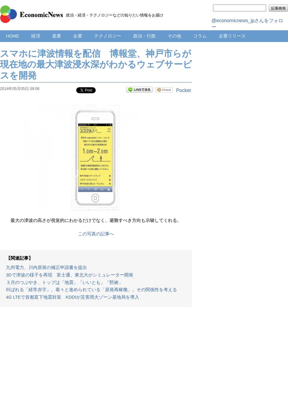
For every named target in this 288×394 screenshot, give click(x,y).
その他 (174, 36)
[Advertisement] (96, 353)
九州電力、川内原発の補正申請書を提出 (46, 267)
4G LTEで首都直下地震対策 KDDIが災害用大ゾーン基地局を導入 (72, 297)
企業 (77, 36)
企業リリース (232, 36)
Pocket (183, 90)
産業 (56, 36)
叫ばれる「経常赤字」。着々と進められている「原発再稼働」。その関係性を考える (91, 289)
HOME (12, 36)
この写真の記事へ (96, 233)
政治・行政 (144, 36)
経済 (35, 36)
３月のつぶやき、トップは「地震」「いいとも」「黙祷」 (64, 282)
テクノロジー (107, 36)
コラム (200, 36)
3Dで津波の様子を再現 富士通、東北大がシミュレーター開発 (69, 275)
